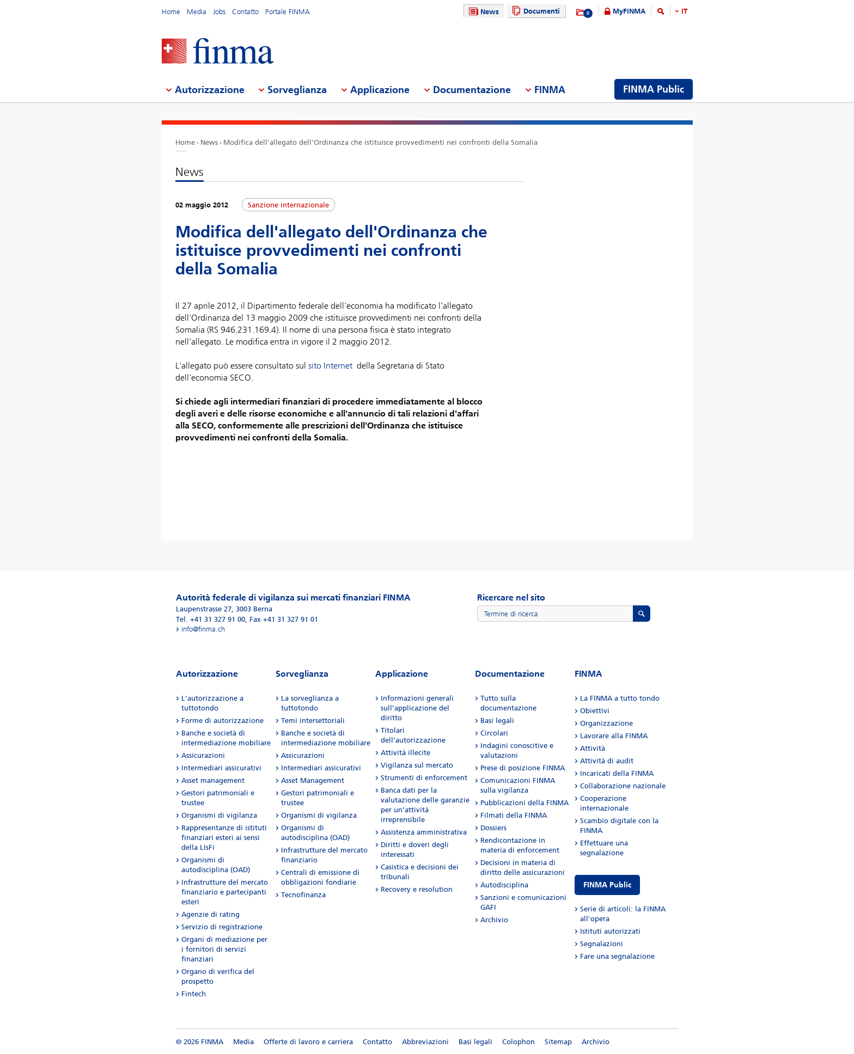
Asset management (213, 780)
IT (684, 11)
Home (171, 12)
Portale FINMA (287, 12)
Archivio (494, 920)
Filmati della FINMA (513, 815)
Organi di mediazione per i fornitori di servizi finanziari (224, 949)
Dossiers (493, 828)
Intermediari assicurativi (221, 768)
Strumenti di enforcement (424, 778)
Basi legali (497, 720)
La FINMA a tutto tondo (620, 698)
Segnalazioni (601, 944)
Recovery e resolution (417, 889)
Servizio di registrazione (222, 927)
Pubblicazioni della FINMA (524, 803)
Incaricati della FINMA (617, 773)
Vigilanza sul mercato (417, 765)
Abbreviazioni (425, 1042)
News (482, 12)
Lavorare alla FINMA (614, 736)
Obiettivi (594, 711)
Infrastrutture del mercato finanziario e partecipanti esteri (224, 892)
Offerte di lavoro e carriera (308, 1042)
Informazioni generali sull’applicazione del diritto (417, 708)
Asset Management (312, 780)
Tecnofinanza (303, 895)
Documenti (534, 11)
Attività (592, 748)
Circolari (494, 733)
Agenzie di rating (210, 914)
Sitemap (558, 1042)
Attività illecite (405, 753)
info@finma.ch (203, 629)
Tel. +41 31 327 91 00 (210, 619)
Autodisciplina (504, 885)
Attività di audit (606, 761)
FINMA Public (607, 885)
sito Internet (330, 365)
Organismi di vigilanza (219, 815)
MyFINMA (629, 11)
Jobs (219, 12)
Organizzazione (606, 723)
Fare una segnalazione (617, 956)
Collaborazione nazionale (623, 786)
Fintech (193, 994)
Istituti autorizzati (610, 931)
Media (196, 12)
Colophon (518, 1042)
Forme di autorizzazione (222, 720)
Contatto (245, 12)
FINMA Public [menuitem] (653, 89)
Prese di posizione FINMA (522, 768)
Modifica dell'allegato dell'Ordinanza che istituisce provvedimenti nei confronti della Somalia (380, 142)
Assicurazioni (203, 755)
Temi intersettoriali (313, 720)
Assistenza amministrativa (424, 832)
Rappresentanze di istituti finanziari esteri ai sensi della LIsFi (224, 837)
